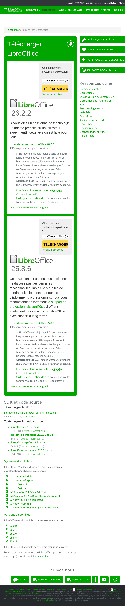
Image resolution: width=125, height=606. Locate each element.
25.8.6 (13, 537)
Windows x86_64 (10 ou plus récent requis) (34, 507)
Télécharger (50, 10)
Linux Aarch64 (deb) (21, 476)
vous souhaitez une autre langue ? (29, 207)
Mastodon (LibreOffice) (47, 579)
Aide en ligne (87, 136)
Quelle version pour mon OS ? (97, 97)
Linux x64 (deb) (18, 484)
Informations (57, 94)
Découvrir (33, 10)
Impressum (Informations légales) (18, 589)
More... (122, 3)
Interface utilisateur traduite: (39, 190)
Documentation (89, 128)
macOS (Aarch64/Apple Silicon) (28, 492)
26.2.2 (13, 526)
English (70, 3)
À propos (107, 10)
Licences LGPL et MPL (92, 132)
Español (97, 3)
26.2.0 (13, 534)
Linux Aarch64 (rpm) (21, 480)
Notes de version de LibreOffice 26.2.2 (32, 144)
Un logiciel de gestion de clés (32, 198)
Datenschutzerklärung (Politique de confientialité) (52, 589)
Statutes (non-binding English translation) (92, 589)
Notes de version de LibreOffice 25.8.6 (32, 323)
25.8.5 (13, 541)
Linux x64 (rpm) (18, 488)
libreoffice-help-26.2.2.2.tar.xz (28, 442)
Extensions (86, 116)
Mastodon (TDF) (78, 579)
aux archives (44, 556)
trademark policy (46, 600)
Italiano (114, 3)
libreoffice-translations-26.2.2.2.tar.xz (32, 450)
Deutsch (89, 3)
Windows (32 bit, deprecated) (26, 500)
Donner (118, 10)
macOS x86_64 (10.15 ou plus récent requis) (35, 496)
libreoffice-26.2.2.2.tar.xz (25, 427)
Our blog (20, 579)
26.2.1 (13, 530)
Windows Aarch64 (20, 503)
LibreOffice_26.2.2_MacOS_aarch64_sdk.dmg (30, 412)
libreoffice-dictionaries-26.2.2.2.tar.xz (32, 435)
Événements (92, 10)
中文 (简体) (79, 3)
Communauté (76, 10)
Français (106, 3)
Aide (62, 10)
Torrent (45, 94)
